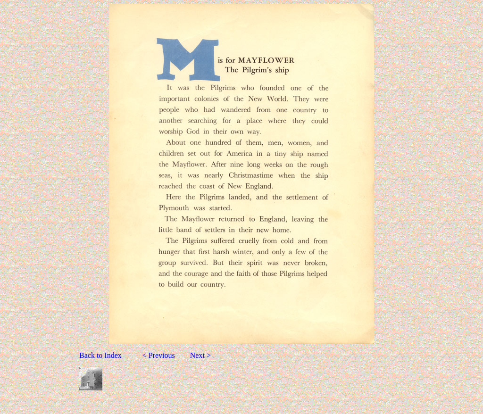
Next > (200, 355)
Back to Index (101, 355)
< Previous (162, 355)
